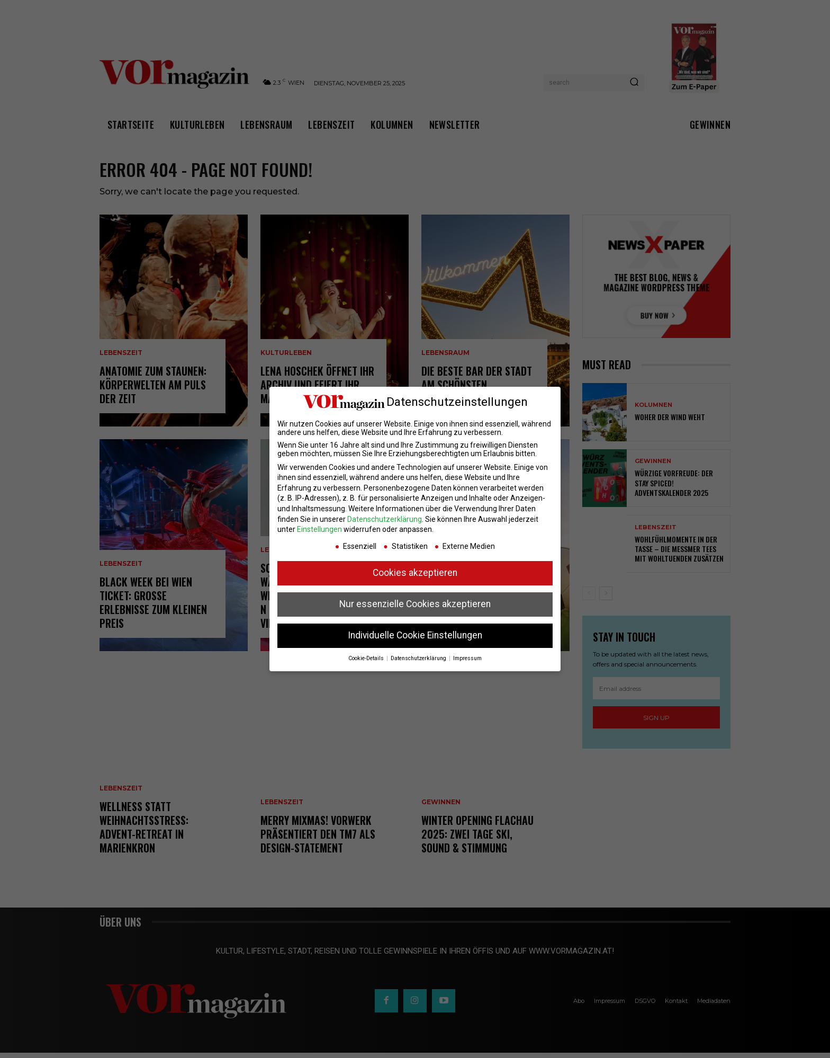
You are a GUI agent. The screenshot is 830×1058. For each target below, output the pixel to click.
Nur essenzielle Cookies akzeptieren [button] (415, 604)
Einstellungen (319, 529)
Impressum (467, 658)
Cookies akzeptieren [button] (415, 572)
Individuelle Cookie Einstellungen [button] (415, 635)
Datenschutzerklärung (384, 519)
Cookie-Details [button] (366, 658)
